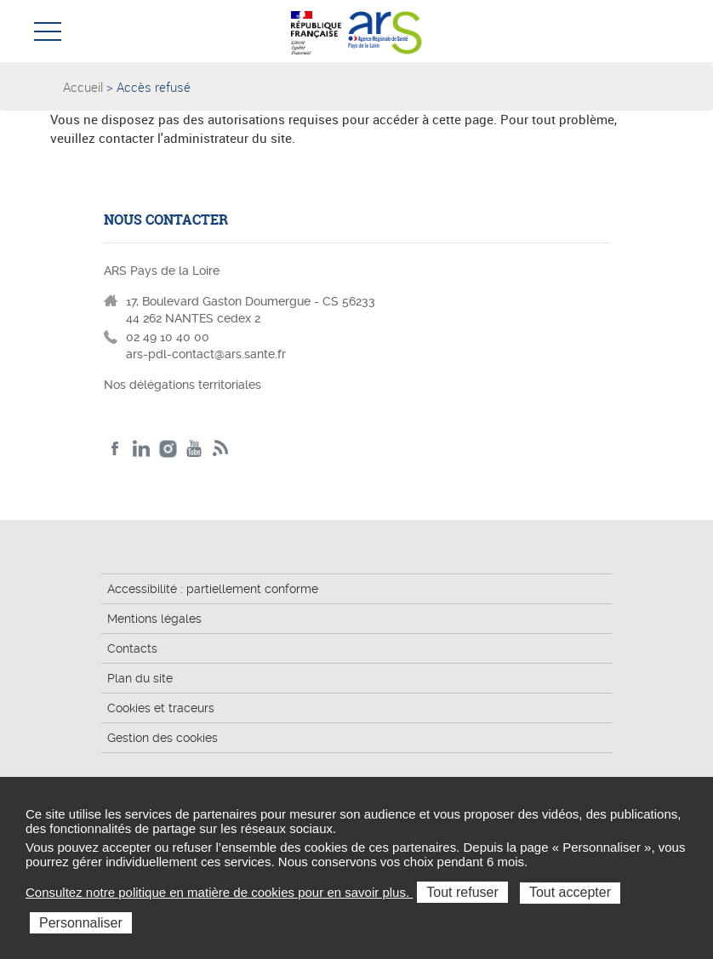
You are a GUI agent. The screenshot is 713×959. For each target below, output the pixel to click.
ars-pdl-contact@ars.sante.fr (206, 354)
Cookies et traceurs (160, 708)
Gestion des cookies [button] (162, 738)
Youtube (194, 449)
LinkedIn (141, 449)
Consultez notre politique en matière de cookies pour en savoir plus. (219, 892)
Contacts (132, 648)
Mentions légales (154, 618)
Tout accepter (570, 892)
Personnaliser (81, 923)
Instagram (168, 449)
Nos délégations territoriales (184, 384)
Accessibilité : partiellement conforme (212, 589)
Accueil (83, 86)
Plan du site (140, 678)
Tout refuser (462, 892)
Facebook (115, 449)
